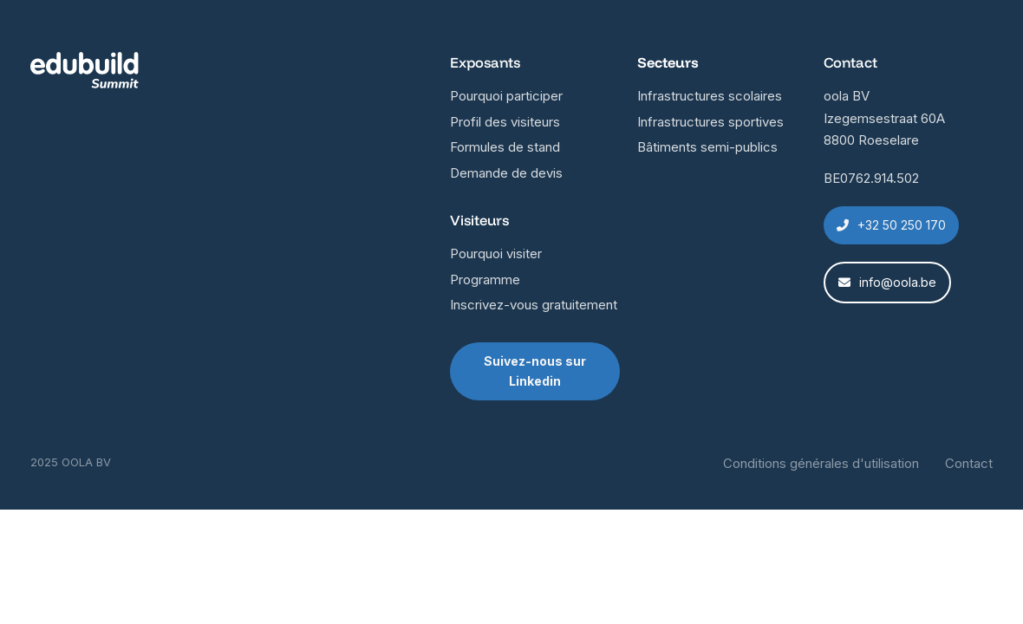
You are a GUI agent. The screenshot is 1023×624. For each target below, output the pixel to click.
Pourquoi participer (506, 96)
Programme (485, 279)
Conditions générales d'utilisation (821, 463)
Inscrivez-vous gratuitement (533, 304)
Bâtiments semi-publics (707, 147)
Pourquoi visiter (496, 253)
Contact (969, 463)
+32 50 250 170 (891, 225)
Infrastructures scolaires (709, 96)
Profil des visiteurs (505, 122)
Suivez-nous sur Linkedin (535, 371)
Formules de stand (505, 147)
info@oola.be (887, 282)
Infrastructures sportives (710, 122)
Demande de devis (506, 173)
